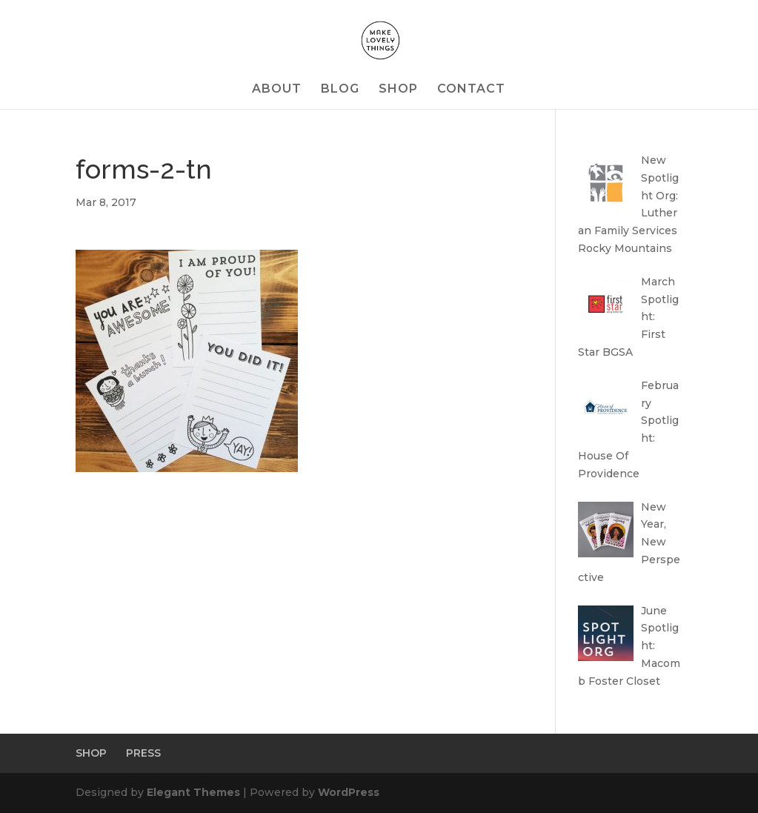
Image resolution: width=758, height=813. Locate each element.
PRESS (143, 753)
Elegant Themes (193, 792)
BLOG (340, 90)
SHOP (398, 90)
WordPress (348, 792)
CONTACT (471, 90)
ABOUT (277, 90)
